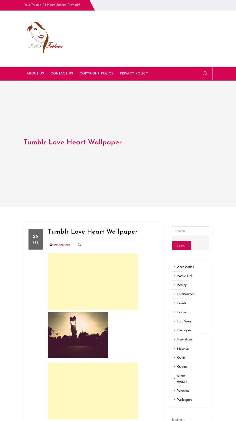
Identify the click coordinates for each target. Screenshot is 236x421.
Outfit (181, 357)
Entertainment (186, 294)
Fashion (182, 312)
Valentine (183, 390)
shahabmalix (62, 245)
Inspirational (185, 339)
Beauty (181, 285)
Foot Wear (184, 321)
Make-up (183, 348)
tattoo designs (182, 378)
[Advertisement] (93, 281)
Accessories (185, 267)
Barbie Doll (185, 276)
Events (181, 303)
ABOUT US (35, 73)
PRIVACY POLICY (134, 73)
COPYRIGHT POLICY (97, 73)
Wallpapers (184, 399)
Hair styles (184, 330)
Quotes (182, 366)
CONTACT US (62, 73)
